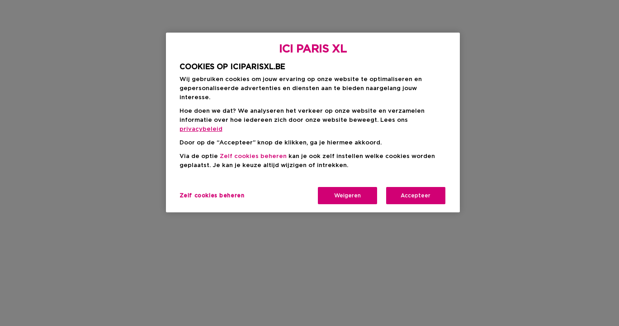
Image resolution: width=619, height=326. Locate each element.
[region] (313, 122)
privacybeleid (201, 129)
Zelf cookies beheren (253, 156)
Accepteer (415, 195)
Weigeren (347, 195)
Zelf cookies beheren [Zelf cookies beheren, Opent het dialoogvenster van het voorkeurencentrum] (212, 195)
